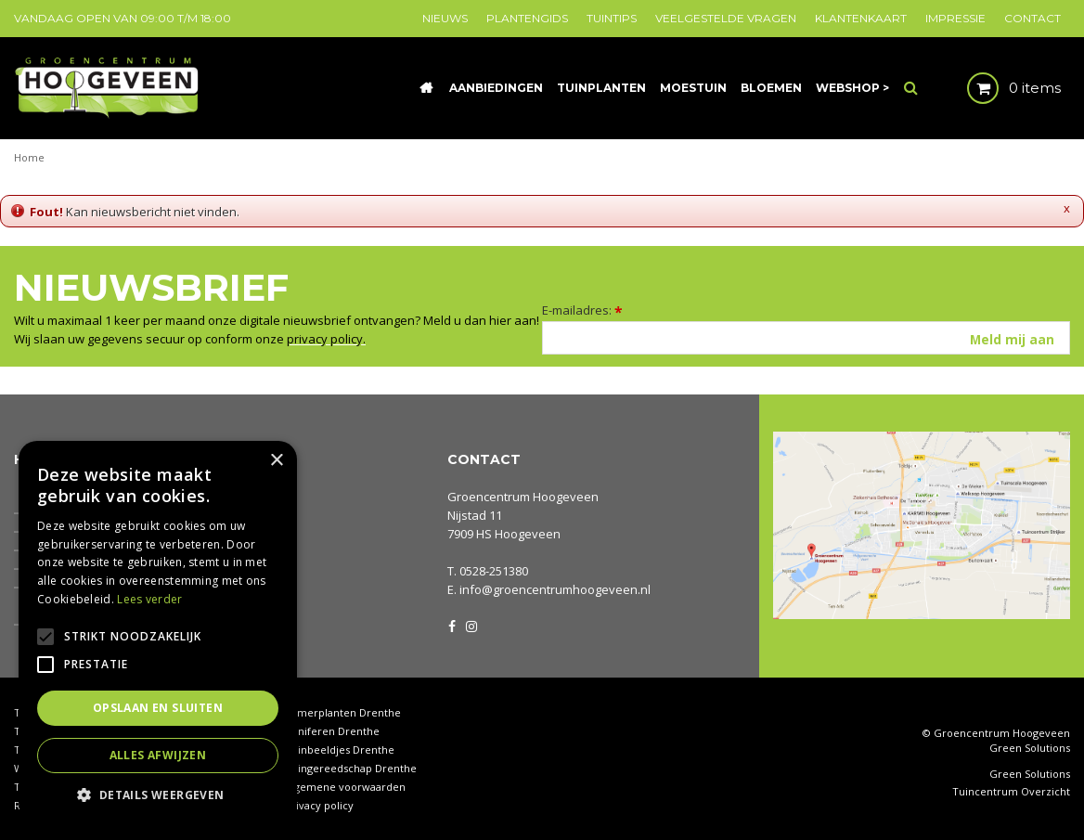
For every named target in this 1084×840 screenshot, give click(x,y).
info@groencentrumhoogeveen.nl (555, 589)
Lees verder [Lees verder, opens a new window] (149, 599)
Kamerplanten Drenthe (343, 712)
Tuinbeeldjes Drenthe (339, 749)
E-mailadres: (582, 310)
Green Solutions (1029, 748)
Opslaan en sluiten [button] (158, 708)
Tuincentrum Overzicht (1011, 791)
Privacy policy (319, 805)
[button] (157, 794)
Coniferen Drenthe (332, 731)
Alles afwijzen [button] (158, 755)
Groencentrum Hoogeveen (523, 496)
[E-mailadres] (806, 338)
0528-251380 (493, 570)
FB (452, 624)
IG (470, 624)
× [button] (276, 461)
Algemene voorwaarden (345, 787)
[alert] (158, 631)
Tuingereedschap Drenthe (351, 768)
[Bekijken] (998, 88)
